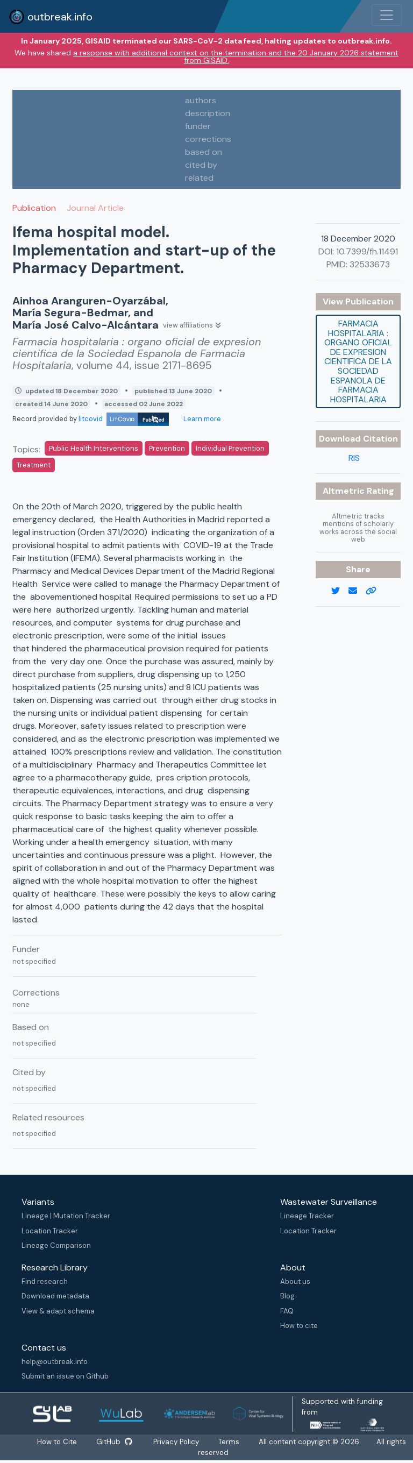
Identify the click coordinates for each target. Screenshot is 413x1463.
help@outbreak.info (55, 1361)
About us (295, 1281)
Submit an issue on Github (65, 1376)
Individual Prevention (230, 448)
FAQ (287, 1311)
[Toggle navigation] (387, 15)
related (199, 177)
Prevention (167, 448)
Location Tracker (50, 1230)
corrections (208, 139)
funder (198, 126)
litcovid (124, 418)
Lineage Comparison (56, 1245)
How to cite (299, 1325)
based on (203, 152)
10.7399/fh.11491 (367, 251)
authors (200, 100)
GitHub (114, 1441)
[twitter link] (339, 591)
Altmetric (345, 490)
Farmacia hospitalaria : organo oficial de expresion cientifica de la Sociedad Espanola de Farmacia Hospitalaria (358, 361)
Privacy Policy (177, 1441)
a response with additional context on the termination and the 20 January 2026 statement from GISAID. (235, 56)
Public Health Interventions (93, 448)
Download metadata (55, 1296)
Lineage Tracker (307, 1215)
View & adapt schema (58, 1311)
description (207, 113)
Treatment (34, 465)
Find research (45, 1281)
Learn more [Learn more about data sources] (201, 418)
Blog (287, 1296)
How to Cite (58, 1441)
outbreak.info (50, 17)
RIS (354, 458)
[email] (357, 591)
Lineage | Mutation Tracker (66, 1215)
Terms (229, 1441)
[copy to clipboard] (375, 591)
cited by (201, 165)
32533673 (370, 264)
